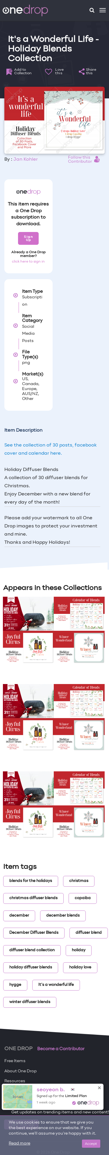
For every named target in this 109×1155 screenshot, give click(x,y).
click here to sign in (28, 261)
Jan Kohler (25, 159)
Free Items (15, 1061)
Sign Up (28, 238)
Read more (19, 1143)
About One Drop (20, 1071)
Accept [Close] (91, 1143)
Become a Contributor (61, 1049)
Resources (14, 1081)
